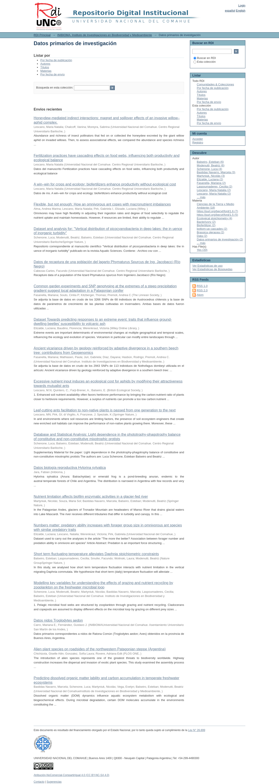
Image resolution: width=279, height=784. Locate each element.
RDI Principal (42, 35)
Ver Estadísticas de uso (207, 265)
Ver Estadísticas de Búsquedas (212, 269)
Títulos (44, 67)
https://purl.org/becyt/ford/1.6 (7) (217, 211)
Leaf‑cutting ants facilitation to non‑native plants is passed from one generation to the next (105, 410)
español (230, 10)
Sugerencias (54, 781)
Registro (197, 142)
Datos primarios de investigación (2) (220, 239)
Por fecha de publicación (56, 60)
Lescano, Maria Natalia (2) (214, 190)
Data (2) (202, 236)
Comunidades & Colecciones (215, 84)
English (240, 10)
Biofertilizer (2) (206, 225)
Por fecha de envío (52, 74)
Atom (200, 294)
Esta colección (204, 61)
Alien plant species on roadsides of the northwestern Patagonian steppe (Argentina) (100, 649)
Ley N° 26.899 (196, 730)
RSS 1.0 (202, 286)
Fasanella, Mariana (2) (211, 183)
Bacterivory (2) (206, 222)
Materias (45, 71)
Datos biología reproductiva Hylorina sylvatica (70, 468)
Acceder (197, 139)
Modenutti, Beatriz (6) (210, 165)
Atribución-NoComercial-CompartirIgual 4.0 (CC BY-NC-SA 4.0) (71, 775)
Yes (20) (202, 250)
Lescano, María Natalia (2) (214, 193)
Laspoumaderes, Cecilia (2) (214, 186)
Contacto (39, 781)
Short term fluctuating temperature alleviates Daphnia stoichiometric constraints (96, 554)
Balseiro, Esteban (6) (210, 161)
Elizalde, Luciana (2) (210, 179)
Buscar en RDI (204, 58)
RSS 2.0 (202, 290)
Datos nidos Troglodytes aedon (58, 620)
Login (241, 5)
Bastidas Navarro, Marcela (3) (216, 172)
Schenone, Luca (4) (209, 169)
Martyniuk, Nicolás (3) (211, 175)
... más (201, 197)
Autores (45, 63)
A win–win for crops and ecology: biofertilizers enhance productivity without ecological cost (105, 184)
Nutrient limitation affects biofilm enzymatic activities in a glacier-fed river (91, 496)
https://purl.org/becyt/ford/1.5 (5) (217, 214)
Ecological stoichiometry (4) (214, 218)
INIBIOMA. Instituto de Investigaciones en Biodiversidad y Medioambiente (104, 35)
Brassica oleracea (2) (210, 232)
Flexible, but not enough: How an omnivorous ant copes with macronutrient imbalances (102, 204)
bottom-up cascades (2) (212, 228)
